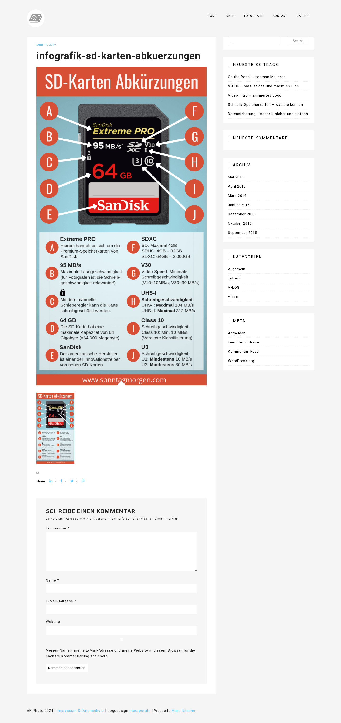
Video (233, 297)
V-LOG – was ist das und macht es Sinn (263, 86)
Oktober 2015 (240, 223)
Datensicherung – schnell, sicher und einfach (268, 114)
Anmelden (237, 333)
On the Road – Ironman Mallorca (257, 77)
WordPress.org (241, 361)
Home (212, 16)
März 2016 (237, 196)
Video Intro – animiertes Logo (255, 95)
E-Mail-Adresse (61, 601)
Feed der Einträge (243, 342)
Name (52, 580)
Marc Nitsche (183, 711)
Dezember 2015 (242, 214)
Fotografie (253, 16)
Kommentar (58, 528)
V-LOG (234, 287)
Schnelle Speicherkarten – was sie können (265, 104)
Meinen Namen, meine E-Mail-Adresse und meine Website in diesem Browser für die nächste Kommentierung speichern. (120, 653)
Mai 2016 (236, 177)
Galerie (303, 16)
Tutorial (235, 278)
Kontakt (280, 16)
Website (53, 622)
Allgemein (236, 269)
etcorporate (140, 711)
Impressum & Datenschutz (80, 711)
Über (230, 16)
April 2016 (237, 186)
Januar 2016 (239, 205)
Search (298, 41)
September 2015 (242, 233)
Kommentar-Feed (243, 351)
